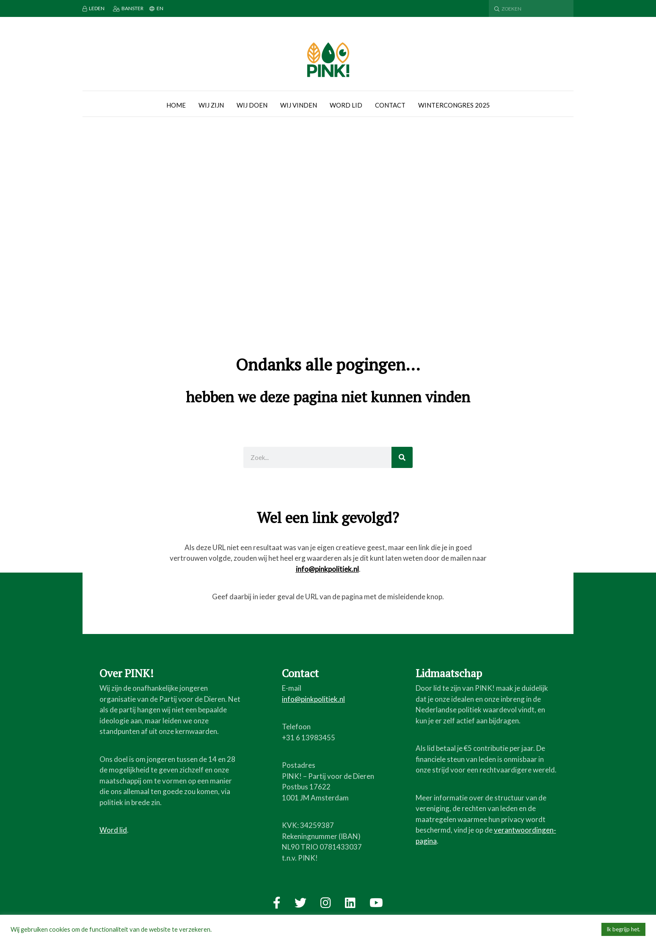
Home (176, 105)
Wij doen (252, 105)
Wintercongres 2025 (454, 105)
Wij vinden (298, 105)
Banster (128, 8)
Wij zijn (211, 105)
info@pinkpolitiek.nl (327, 569)
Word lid (346, 105)
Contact (390, 105)
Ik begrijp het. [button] (623, 929)
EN (156, 8)
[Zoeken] (402, 457)
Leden (94, 8)
